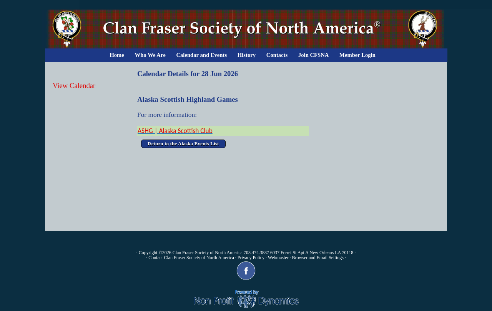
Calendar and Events (201, 55)
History (247, 55)
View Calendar (74, 85)
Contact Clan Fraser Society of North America (191, 257)
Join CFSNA (313, 55)
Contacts (277, 55)
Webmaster (278, 257)
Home (117, 55)
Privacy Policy (251, 257)
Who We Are (150, 55)
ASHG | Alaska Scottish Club (175, 130)
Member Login (357, 55)
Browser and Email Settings (318, 257)
